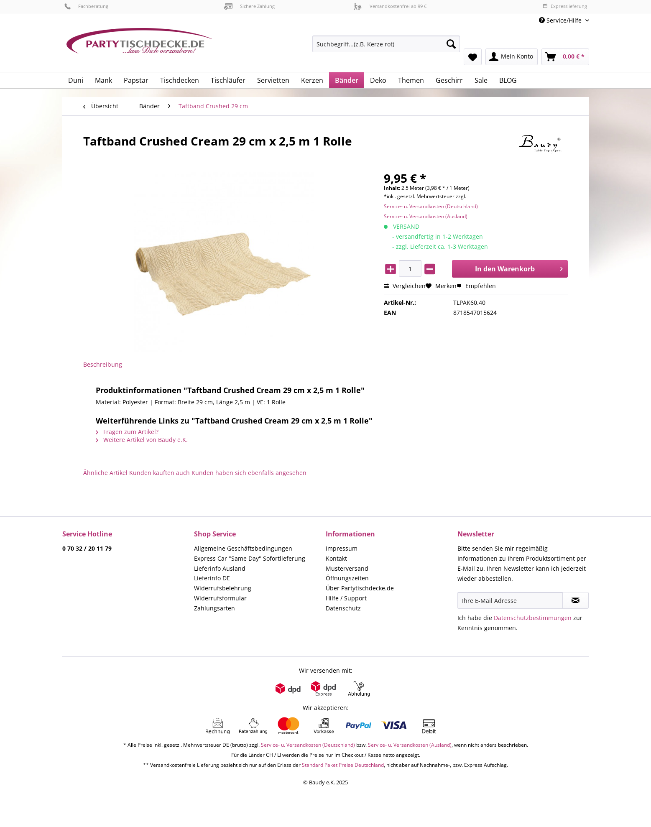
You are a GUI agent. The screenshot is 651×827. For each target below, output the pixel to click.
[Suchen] (451, 44)
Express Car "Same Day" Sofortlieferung (249, 558)
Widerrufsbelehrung (222, 588)
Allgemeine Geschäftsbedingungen (243, 548)
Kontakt (336, 558)
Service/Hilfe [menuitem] (561, 20)
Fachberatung (86, 6)
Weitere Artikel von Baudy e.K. (142, 440)
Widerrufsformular (220, 598)
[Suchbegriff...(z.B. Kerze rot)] (386, 44)
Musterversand (347, 568)
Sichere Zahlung (249, 6)
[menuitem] (386, 48)
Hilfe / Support (346, 598)
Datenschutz (343, 608)
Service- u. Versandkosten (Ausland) (425, 216)
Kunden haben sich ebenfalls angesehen (248, 473)
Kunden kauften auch (159, 473)
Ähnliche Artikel (105, 473)
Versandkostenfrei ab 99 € (390, 6)
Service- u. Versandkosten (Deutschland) (431, 206)
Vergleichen (405, 286)
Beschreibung (102, 364)
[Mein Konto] (511, 56)
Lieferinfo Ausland (219, 568)
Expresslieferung (565, 6)
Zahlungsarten (214, 608)
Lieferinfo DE (212, 578)
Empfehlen (476, 286)
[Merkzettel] (473, 56)
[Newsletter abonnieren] (575, 600)
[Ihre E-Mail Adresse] (510, 600)
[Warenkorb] (565, 56)
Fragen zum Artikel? (127, 432)
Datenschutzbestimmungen (533, 618)
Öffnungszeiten (347, 578)
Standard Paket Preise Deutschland (343, 764)
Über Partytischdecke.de (360, 588)
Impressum (341, 548)
